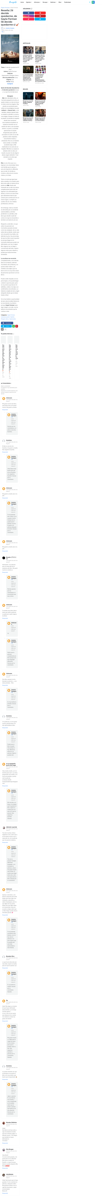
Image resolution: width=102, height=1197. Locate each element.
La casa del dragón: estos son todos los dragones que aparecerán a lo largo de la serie (28, 75)
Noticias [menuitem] (52, 2)
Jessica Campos (13, 421)
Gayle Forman (14, 7)
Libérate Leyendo (11, 834)
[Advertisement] (75, 19)
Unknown (9, 405)
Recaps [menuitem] (45, 2)
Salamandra (12, 318)
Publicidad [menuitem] (67, 2)
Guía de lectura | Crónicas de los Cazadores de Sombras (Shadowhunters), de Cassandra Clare (40, 76)
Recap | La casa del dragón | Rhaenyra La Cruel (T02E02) (40, 115)
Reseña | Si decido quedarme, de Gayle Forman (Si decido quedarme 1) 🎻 (10, 363)
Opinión (12, 316)
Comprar (10, 83)
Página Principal (5, 7)
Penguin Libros (5, 318)
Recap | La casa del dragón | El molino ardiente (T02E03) (28, 115)
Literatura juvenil (5, 316)
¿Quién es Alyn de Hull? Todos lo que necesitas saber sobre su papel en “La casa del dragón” (40, 57)
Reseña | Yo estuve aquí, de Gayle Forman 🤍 (17, 358)
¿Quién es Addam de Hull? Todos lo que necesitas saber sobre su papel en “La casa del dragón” (28, 57)
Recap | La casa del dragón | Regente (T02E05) (28, 99)
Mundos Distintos (11, 1129)
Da (7, 1007)
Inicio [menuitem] (22, 2)
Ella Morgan (9, 1156)
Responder (5, 416)
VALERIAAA (9, 1181)
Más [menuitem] (60, 2)
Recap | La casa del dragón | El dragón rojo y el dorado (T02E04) (40, 99)
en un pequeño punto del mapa (11, 771)
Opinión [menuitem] (28, 2)
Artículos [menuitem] (37, 2)
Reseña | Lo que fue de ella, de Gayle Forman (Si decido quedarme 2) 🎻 (3, 363)
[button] (90, 2)
